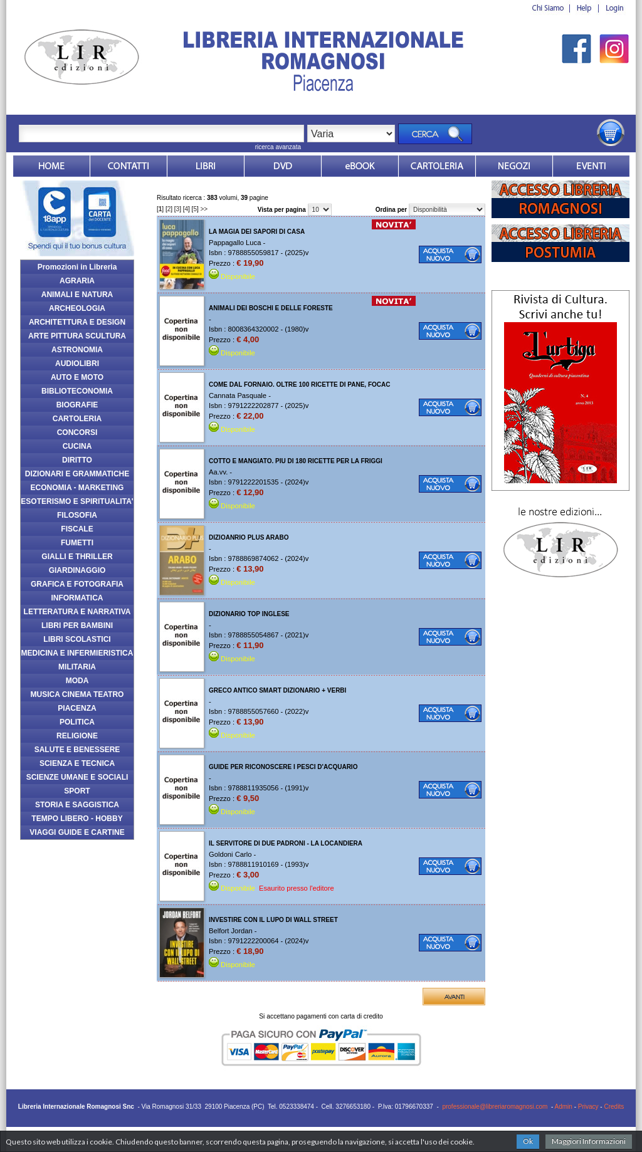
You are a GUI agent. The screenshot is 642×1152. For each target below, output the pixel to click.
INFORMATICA (77, 598)
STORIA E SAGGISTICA (77, 804)
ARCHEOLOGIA (77, 308)
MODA (77, 680)
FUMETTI (77, 542)
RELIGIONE (77, 735)
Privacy (588, 1106)
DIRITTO (77, 460)
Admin (563, 1106)
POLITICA (77, 722)
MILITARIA (77, 666)
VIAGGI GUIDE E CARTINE (76, 832)
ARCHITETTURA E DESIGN (77, 322)
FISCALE (77, 529)
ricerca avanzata (278, 147)
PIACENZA (77, 708)
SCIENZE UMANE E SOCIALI (77, 777)
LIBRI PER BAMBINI (77, 625)
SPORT (77, 791)
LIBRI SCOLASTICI (76, 639)
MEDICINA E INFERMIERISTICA (77, 653)
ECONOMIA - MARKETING (77, 487)
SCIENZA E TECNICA (77, 763)
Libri (205, 166)
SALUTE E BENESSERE (77, 749)
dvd (283, 166)
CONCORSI (77, 432)
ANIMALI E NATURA (77, 294)
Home (51, 166)
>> (204, 209)
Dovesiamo (514, 166)
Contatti (128, 166)
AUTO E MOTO (77, 377)
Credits (614, 1106)
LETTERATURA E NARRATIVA (77, 611)
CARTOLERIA (77, 418)
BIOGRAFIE (77, 405)
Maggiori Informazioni (589, 1141)
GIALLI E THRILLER (76, 556)
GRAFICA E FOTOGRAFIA (77, 584)
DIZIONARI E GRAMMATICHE (77, 473)
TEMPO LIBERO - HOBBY (76, 818)
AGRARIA (77, 280)
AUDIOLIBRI (77, 363)
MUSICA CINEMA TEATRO (77, 694)
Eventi (591, 166)
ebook (360, 166)
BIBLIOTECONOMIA (77, 391)
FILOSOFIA (77, 515)
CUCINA (77, 446)
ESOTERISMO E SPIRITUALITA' (77, 501)
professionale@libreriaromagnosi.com (494, 1106)
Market (437, 166)
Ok (528, 1141)
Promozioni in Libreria (77, 267)
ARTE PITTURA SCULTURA (77, 336)
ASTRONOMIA (77, 349)
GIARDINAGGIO (77, 570)
